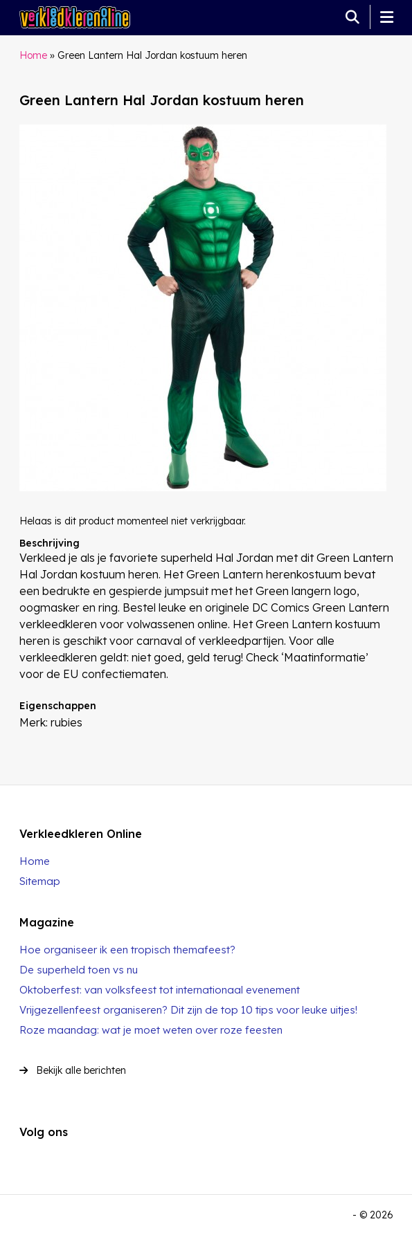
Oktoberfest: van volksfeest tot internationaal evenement (159, 989)
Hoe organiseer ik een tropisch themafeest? (127, 949)
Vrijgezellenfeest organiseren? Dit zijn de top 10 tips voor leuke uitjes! (188, 1009)
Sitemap (39, 881)
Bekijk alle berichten (72, 1070)
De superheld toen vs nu (78, 969)
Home (33, 55)
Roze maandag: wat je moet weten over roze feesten (151, 1029)
